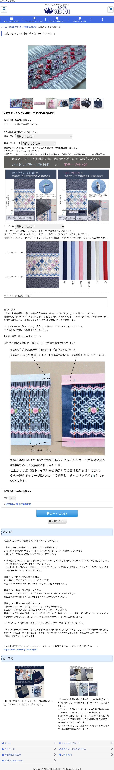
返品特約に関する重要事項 (17, 504)
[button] (4, 9)
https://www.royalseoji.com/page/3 (20, 649)
